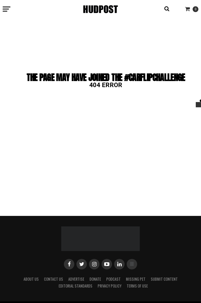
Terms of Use (137, 286)
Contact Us (53, 279)
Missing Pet (136, 279)
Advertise (76, 279)
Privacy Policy (109, 286)
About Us (31, 279)
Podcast (113, 279)
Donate (95, 279)
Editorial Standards (75, 286)
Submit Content (164, 279)
